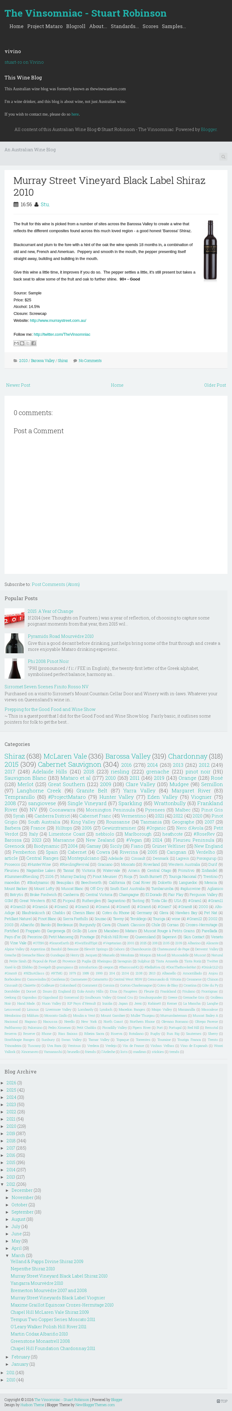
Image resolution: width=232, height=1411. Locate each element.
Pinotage (87, 936)
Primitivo (186, 870)
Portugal (175, 1027)
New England (208, 846)
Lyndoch (106, 1009)
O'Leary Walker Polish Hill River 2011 (48, 1326)
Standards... (125, 26)
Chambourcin (140, 949)
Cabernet (77, 852)
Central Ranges (42, 858)
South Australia (44, 822)
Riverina (129, 852)
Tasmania (151, 822)
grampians (64, 967)
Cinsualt (11, 985)
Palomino (35, 1027)
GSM (9, 900)
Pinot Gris (212, 810)
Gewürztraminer (119, 828)
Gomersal (71, 997)
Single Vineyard (87, 803)
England (64, 991)
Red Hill (193, 1027)
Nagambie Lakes (41, 870)
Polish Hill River (115, 936)
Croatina (190, 985)
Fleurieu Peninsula (193, 840)
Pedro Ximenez (59, 1027)
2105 (166, 943)
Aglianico (215, 888)
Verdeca (93, 1045)
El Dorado (154, 894)
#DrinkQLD (209, 967)
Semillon (212, 784)
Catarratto (100, 979)
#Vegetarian (112, 943)
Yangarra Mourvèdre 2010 (37, 1283)
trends (174, 1051)
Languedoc (188, 882)
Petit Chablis (86, 1027)
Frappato (33, 930)
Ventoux (74, 1045)
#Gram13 (18, 906)
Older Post (215, 385)
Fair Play (175, 894)
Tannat (68, 870)
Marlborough (138, 834)
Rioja (128, 876)
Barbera (13, 828)
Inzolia (107, 1003)
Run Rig (173, 1033)
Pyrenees (155, 810)
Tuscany (34, 1045)
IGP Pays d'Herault (81, 1003)
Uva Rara (54, 1045)
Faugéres (130, 991)
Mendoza (127, 955)
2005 (152, 852)
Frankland (168, 991)
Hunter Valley (116, 796)
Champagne (129, 894)
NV (33, 809)
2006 (87, 828)
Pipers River (142, 1027)
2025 (143, 943)
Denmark (161, 858)
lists (124, 1051)
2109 (178, 943)
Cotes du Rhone (116, 912)
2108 (139, 973)
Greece (172, 997)
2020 (197, 816)
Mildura (33, 1015)
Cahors (119, 949)
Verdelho (205, 852)
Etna (113, 991)
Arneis (134, 870)
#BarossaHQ (129, 967)
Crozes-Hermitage (201, 924)
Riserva (116, 1033)
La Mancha (192, 1003)
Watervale (111, 870)
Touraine (164, 1039)
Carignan (176, 852)
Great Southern (66, 784)
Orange (187, 777)
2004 (73, 846)
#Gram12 (194, 918)
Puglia (86, 961)
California (117, 882)
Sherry (213, 1033)
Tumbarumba (162, 888)
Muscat (200, 955)
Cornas (173, 924)
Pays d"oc (13, 936)
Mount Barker (16, 888)
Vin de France (133, 1045)
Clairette (29, 985)
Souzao (100, 918)
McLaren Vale (65, 756)
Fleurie (149, 991)
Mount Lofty (44, 888)
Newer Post (18, 385)
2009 (105, 784)
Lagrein (182, 858)
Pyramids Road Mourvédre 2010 (61, 636)
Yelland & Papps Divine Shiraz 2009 (47, 1261)
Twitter (212, 961)
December (22, 1190)
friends (90, 1051)
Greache (10, 955)
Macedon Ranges (132, 1009)
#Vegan (134, 840)
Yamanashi (53, 1051)
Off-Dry (96, 888)
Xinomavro (29, 1051)
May (16, 1241)
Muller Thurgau (143, 1015)
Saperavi (169, 936)
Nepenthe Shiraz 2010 (33, 1269)
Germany (144, 912)
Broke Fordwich (43, 894)
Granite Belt (91, 790)
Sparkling (130, 803)
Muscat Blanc (72, 888)
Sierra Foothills (75, 918)
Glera (163, 912)
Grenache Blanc (33, 955)
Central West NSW (128, 979)
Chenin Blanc (83, 912)
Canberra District (52, 816)
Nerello (69, 1021)
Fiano (137, 846)
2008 (10, 803)
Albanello (169, 973)
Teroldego (138, 918)
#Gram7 (165, 906)
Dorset (31, 991)
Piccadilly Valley (114, 1027)
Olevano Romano (175, 1021)
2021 (159, 816)
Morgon (145, 955)
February (20, 1357)
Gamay (93, 846)
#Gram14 (40, 906)
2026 (11, 1083)
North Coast (113, 1021)
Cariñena (58, 979)
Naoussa (50, 1021)
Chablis (58, 912)
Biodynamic (47, 846)
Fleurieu (12, 870)
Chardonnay (188, 756)
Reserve (29, 1033)
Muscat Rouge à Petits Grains (169, 930)
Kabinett (154, 1003)
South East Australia (127, 888)
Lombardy (85, 1009)
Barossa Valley (43, 360)
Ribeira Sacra (94, 1033)
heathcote (173, 834)
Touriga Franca (189, 1039)
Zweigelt (44, 967)
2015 (11, 764)
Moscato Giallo (55, 1015)
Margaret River (191, 790)
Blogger (209, 129)
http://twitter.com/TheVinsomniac (62, 334)
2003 (9, 924)
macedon (12, 882)
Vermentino (133, 816)
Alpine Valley (14, 949)
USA (178, 900)
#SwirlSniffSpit (86, 943)
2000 (203, 906)
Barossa (13, 840)
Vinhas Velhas (162, 1045)
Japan (123, 1003)
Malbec (183, 810)
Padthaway (13, 1027)
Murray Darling (73, 876)
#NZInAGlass (34, 973)
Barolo (46, 924)
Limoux (33, 1009)
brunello (73, 1051)
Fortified (12, 930)
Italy (33, 834)
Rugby (155, 1033)
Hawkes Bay (186, 912)
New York (89, 1021)
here (75, 114)
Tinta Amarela (167, 961)
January (19, 1364)
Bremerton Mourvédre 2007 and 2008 (49, 1290)
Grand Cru (125, 997)
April (16, 1248)
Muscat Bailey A (205, 1015)
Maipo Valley (162, 1009)
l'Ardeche (108, 1051)
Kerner (172, 1003)
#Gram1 (194, 900)
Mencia (211, 882)
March (18, 1255)
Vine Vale (18, 942)
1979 (72, 973)
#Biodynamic (38, 882)
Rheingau (104, 961)
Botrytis (16, 894)
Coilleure (47, 985)
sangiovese (42, 803)
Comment (90, 985)
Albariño (27, 924)
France (38, 828)
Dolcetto (165, 882)
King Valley (83, 822)
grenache (157, 771)
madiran (139, 1051)
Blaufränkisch (33, 912)
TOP (222, 1401)
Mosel (161, 955)
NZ (54, 900)
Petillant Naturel (18, 918)
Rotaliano (136, 1033)
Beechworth (91, 882)
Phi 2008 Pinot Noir (48, 661)
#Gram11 (215, 900)
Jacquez (91, 955)
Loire (92, 930)
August (18, 1219)
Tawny (118, 918)
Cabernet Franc (95, 816)
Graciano (105, 864)
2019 (159, 777)
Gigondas (29, 997)
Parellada (209, 930)
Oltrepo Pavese (206, 1021)
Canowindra (36, 979)
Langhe (212, 1003)
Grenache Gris (194, 997)
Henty (74, 955)
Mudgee (179, 784)
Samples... (174, 26)
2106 (49, 876)
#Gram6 (144, 906)
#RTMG (57, 973)
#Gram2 (61, 906)
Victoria (88, 870)
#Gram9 (11, 973)
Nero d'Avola (189, 828)
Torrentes (143, 1039)
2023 (36, 840)
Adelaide (115, 858)
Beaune (73, 949)
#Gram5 (123, 906)
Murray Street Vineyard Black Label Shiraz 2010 (109, 186)
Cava (106, 924)
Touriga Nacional (183, 876)
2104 (125, 973)
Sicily (116, 846)
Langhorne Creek (39, 790)
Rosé (217, 777)
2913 (152, 973)
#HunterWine (39, 864)
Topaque (122, 1039)
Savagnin (125, 961)
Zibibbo (27, 967)
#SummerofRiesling (22, 876)
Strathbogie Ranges (20, 1039)
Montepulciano (83, 858)
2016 (126, 764)
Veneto (217, 936)
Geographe (183, 822)
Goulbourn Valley (98, 997)
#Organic (156, 828)
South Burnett (150, 876)
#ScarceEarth (59, 943)
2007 (209, 822)
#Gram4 (103, 906)
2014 (152, 764)
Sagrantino (116, 900)
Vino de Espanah (194, 1045)
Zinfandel (209, 870)
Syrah (19, 816)
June (16, 1234)
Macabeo (111, 930)
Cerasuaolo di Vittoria (164, 979)
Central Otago (159, 870)
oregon (108, 967)
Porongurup (206, 858)
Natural (217, 955)
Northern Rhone (142, 1021)
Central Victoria (98, 894)
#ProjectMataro (67, 796)
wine (176, 918)
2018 (88, 771)
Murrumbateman (173, 1015)
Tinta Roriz (192, 961)
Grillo (76, 930)
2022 (178, 816)
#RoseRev (204, 834)
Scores (150, 26)
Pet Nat (210, 912)
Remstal (211, 1027)
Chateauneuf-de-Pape (173, 949)
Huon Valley (51, 1003)
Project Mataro (45, 26)
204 (112, 973)
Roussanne (118, 822)
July (15, 1226)
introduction (88, 967)
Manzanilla (186, 1009)
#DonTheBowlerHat (181, 967)
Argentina (37, 949)
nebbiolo (104, 834)
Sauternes (193, 1033)
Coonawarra (62, 810)
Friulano (188, 991)
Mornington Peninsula (110, 810)
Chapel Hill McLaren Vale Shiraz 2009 (50, 1312)
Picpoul (69, 900)
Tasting (138, 900)
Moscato (128, 864)
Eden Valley (162, 796)
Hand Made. (26, 1003)
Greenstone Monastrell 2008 (40, 1341)
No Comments (90, 360)
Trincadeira (13, 1045)
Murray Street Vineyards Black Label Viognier (58, 1298)
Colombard (68, 985)
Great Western (32, 900)
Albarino (194, 943)
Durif (212, 864)
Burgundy (87, 924)
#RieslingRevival (74, 864)
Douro (47, 991)
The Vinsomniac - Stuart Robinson (86, 12)
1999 (99, 973)
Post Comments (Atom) (56, 584)
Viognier (201, 796)
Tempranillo (20, 796)
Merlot (26, 784)
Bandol (56, 949)
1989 (85, 973)
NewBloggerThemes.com (95, 1404)
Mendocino (13, 1015)
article (11, 858)
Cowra (103, 852)
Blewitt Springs (96, 949)
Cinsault (138, 858)
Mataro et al (75, 777)
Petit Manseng (61, 936)
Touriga (159, 918)
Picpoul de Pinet (45, 961)
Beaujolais (65, 882)
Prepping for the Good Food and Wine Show (50, 709)
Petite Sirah (18, 961)
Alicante (212, 943)
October (19, 1205)
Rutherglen (91, 900)
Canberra (71, 894)
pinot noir (198, 771)
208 (154, 943)
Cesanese (194, 979)
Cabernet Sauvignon (70, 764)
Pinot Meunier (105, 876)
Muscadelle (180, 955)
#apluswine (190, 888)
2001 (130, 943)
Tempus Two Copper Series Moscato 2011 (53, 1319)
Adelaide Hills (49, 771)
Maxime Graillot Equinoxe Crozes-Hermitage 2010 (62, 1305)
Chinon (212, 979)
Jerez (138, 1003)
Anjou (213, 973)
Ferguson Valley (203, 894)
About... (98, 26)
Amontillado (192, 973)
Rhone (46, 1033)
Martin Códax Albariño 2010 (39, 1334)
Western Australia (184, 864)
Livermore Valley (59, 1009)
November (22, 1197)
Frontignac (209, 991)
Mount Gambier (113, 1015)
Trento (213, 1039)
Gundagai (57, 955)
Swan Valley (71, 1039)
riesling (120, 771)
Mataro (131, 930)
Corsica (108, 985)
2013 (178, 764)
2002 (213, 918)
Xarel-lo (10, 967)
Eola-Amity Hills (90, 991)
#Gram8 (185, 906)
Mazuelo (108, 955)
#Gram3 (82, 906)
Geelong (10, 997)
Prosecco (12, 864)
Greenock (15, 846)
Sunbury (48, 1039)
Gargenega (56, 930)
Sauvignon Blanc (25, 777)
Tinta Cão (159, 900)
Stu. (45, 204)
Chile (155, 924)
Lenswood (13, 1009)
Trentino (210, 876)
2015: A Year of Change (50, 611)
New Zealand (100, 840)
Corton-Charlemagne (136, 985)
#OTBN (38, 943)
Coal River (142, 882)
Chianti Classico (131, 924)
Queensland (145, 936)
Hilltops (64, 828)
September (22, 1212)
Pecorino (34, 936)
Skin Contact (194, 936)
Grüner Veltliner (169, 846)
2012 (204, 764)
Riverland (151, 864)
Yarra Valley (139, 790)
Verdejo (111, 1045)
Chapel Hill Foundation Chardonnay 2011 (53, 1348)
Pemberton (24, 852)
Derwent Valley (206, 949)
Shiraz (63, 360)
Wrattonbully (170, 803)
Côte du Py (210, 985)
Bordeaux (65, 924)
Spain (52, 852)
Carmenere (79, 979)
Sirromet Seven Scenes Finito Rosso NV (47, 687)
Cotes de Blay (167, 985)
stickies (158, 1051)
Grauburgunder (150, 997)
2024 (157, 840)
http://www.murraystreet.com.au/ (58, 320)
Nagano (31, 1021)
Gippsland (50, 997)
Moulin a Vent (84, 1015)
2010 (23, 360)
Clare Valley (141, 784)
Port (160, 1027)
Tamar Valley (99, 1039)
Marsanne (64, 840)
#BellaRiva (152, 967)
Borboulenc (13, 979)
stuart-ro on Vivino (24, 62)
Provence (69, 961)
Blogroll (75, 26)
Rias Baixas (68, 1033)
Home (16, 26)
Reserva (11, 1033)
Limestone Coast (67, 834)
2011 (135, 777)
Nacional (11, 1021)
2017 (10, 771)
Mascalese (209, 1009)
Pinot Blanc (47, 918)
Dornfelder (12, 991)
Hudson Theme (32, 1404)
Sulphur (144, 961)
